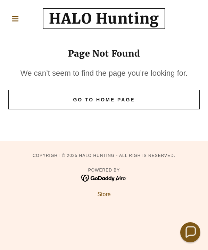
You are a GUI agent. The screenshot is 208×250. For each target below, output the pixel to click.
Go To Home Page (104, 99)
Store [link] (103, 194)
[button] (22, 19)
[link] (104, 18)
